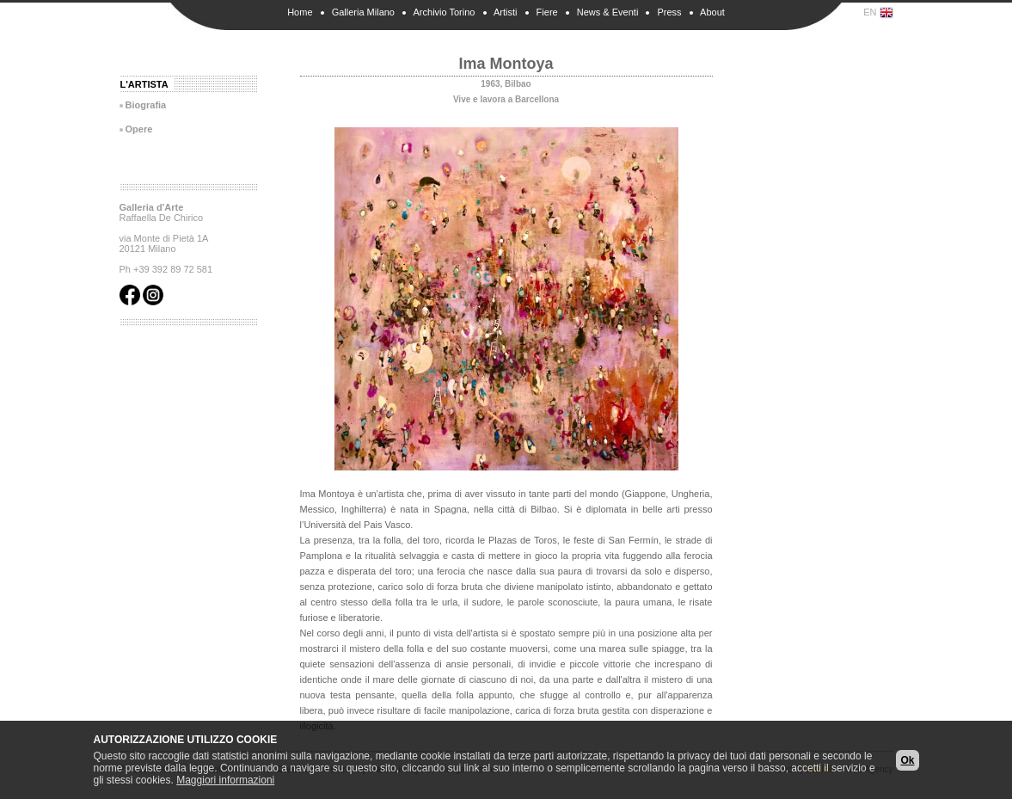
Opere (139, 129)
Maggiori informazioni (225, 780)
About (712, 12)
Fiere (547, 12)
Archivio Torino (444, 12)
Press (669, 12)
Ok (907, 760)
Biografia (146, 105)
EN (877, 13)
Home (299, 12)
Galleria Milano (363, 12)
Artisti (506, 12)
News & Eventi (608, 12)
